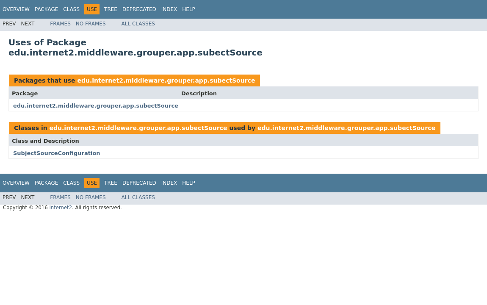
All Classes (138, 24)
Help (188, 9)
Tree (110, 9)
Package (46, 9)
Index (169, 9)
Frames (60, 24)
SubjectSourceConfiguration (56, 153)
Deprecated (139, 9)
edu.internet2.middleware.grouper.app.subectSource (166, 80)
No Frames (91, 24)
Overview (16, 9)
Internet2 (60, 208)
